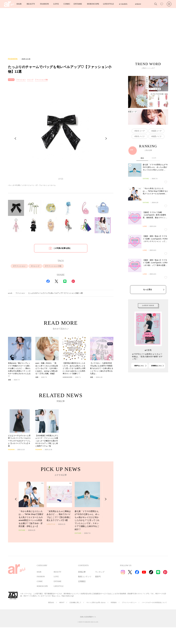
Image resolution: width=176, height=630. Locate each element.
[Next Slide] (106, 138)
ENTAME (78, 4)
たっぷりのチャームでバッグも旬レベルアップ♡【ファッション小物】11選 (55, 293)
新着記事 (82, 572)
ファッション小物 (41, 80)
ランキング (99, 572)
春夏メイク (157, 136)
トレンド (30, 80)
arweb (10, 293)
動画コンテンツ (84, 577)
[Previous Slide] (15, 138)
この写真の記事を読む (62, 248)
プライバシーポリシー (129, 602)
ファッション (21, 80)
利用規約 (114, 602)
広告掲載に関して (75, 602)
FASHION (44, 4)
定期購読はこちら (156, 376)
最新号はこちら (139, 376)
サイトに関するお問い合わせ (96, 602)
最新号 (98, 577)
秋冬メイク (140, 136)
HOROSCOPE (93, 4)
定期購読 (82, 581)
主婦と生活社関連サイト (88, 617)
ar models (123, 4)
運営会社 (51, 602)
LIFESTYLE (108, 4)
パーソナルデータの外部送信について (154, 602)
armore (138, 4)
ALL (142, 179)
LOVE (56, 4)
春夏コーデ (157, 131)
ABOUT (61, 602)
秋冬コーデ (140, 131)
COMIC (67, 4)
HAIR (19, 4)
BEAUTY (31, 4)
